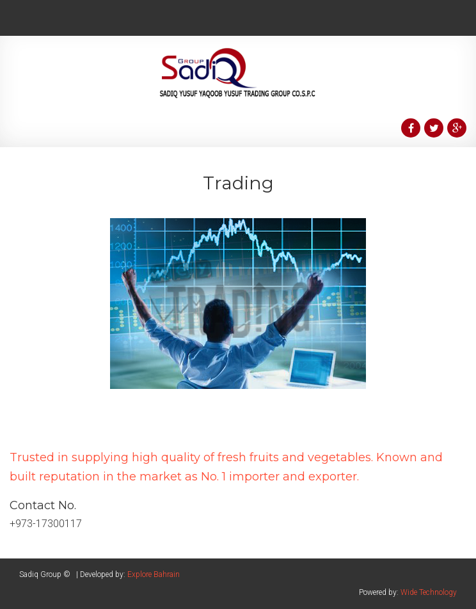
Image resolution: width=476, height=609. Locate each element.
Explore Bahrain (153, 574)
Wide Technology (429, 592)
